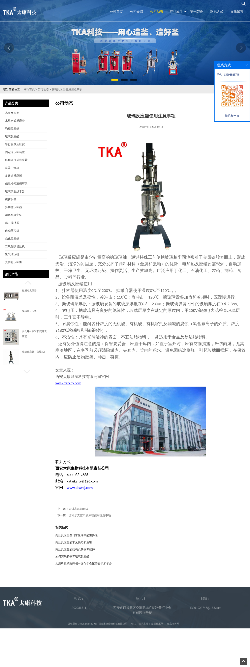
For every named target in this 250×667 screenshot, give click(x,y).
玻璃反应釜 (12, 136)
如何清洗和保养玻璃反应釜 (84, 556)
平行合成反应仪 (15, 144)
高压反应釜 (12, 112)
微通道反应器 (29, 290)
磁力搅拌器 (12, 222)
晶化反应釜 (12, 238)
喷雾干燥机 (12, 167)
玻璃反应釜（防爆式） (34, 351)
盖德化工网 (157, 654)
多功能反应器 (13, 207)
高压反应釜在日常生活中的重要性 (88, 535)
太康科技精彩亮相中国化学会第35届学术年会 (95, 563)
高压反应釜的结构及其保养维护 (86, 549)
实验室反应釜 (29, 311)
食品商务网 (173, 654)
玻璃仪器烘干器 (15, 191)
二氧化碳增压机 (15, 246)
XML (133, 654)
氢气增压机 (12, 254)
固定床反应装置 (15, 152)
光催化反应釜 (13, 262)
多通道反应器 (13, 175)
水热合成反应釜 (15, 120)
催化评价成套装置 (16, 160)
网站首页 (29, 89)
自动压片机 (12, 230)
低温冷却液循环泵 (16, 183)
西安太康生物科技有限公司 (112, 654)
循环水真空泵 (13, 215)
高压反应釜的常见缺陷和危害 (85, 542)
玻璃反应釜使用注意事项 (66, 89)
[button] (26, 282)
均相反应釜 (12, 128)
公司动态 (43, 89)
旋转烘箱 (10, 199)
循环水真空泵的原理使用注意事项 (101, 515)
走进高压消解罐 (90, 508)
